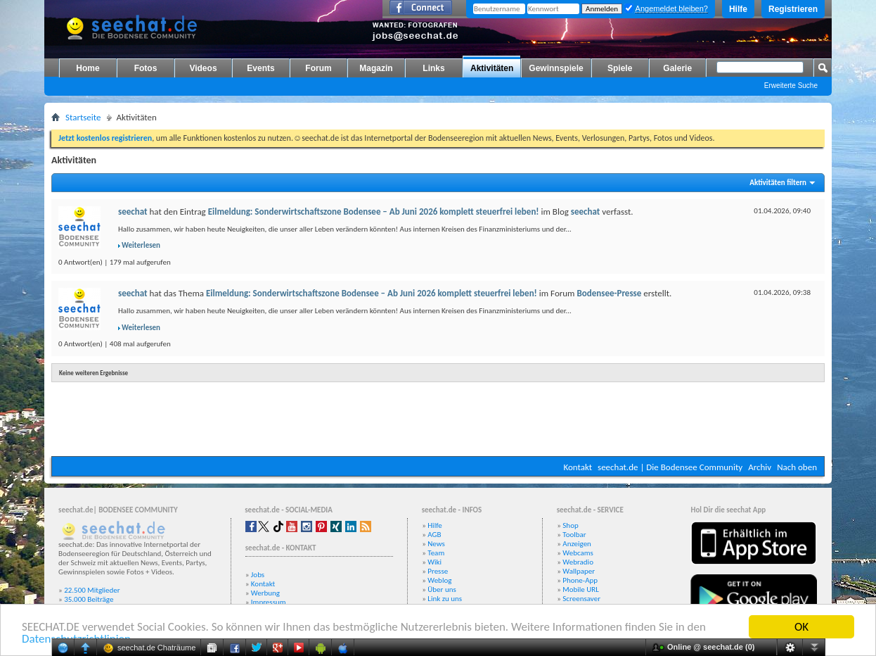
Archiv (759, 467)
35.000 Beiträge (88, 599)
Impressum (268, 602)
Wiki (434, 562)
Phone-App (580, 580)
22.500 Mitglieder (92, 590)
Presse (437, 571)
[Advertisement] (438, 414)
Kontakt (577, 467)
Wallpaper (578, 571)
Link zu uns (444, 598)
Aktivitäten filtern (777, 182)
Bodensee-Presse (609, 293)
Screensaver (581, 598)
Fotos (145, 68)
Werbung (265, 593)
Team (435, 552)
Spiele (619, 68)
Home (87, 68)
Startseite (83, 117)
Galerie (677, 68)
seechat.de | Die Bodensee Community (670, 467)
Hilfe (738, 9)
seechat (133, 211)
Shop (570, 525)
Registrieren (793, 9)
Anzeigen (576, 543)
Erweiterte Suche (791, 85)
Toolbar (574, 534)
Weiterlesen (141, 245)
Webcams (577, 552)
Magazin (375, 68)
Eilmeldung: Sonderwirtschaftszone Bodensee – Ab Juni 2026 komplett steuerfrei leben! (373, 211)
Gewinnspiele (556, 68)
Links (433, 68)
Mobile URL (580, 589)
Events (260, 68)
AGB (434, 534)
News (436, 543)
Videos (203, 68)
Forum (318, 68)
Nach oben (797, 467)
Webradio (577, 562)
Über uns (441, 589)
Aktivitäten (491, 68)
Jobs (257, 574)
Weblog (439, 580)
